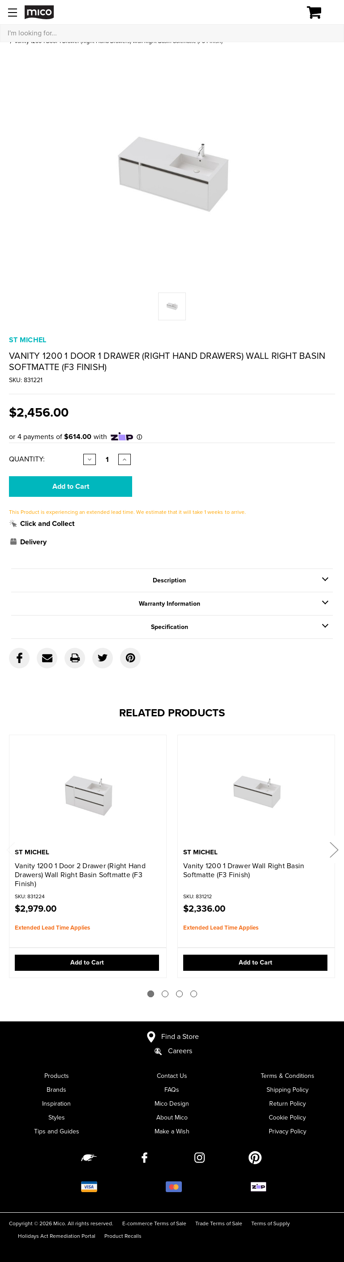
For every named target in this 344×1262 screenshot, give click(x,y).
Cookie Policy (287, 1117)
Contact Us (172, 1076)
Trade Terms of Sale (218, 1223)
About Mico (172, 1117)
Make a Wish (172, 1131)
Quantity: (27, 459)
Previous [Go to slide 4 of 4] (10, 849)
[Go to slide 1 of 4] (150, 994)
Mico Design (172, 1103)
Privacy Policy (287, 1131)
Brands (56, 1090)
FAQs (171, 1090)
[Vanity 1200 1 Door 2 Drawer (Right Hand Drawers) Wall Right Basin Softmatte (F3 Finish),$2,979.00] (87, 792)
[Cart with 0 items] (319, 12)
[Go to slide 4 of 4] (193, 994)
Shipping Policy (288, 1090)
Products (56, 1076)
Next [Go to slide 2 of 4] (334, 849)
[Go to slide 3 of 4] (179, 994)
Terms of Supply (270, 1223)
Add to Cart (86, 962)
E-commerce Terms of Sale (154, 1223)
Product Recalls (123, 1236)
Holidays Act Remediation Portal (56, 1236)
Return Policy (287, 1103)
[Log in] (283, 12)
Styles (56, 1117)
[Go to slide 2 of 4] (165, 994)
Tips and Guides (56, 1131)
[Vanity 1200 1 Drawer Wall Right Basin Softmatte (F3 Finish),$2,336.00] (256, 792)
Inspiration (56, 1103)
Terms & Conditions (287, 1076)
